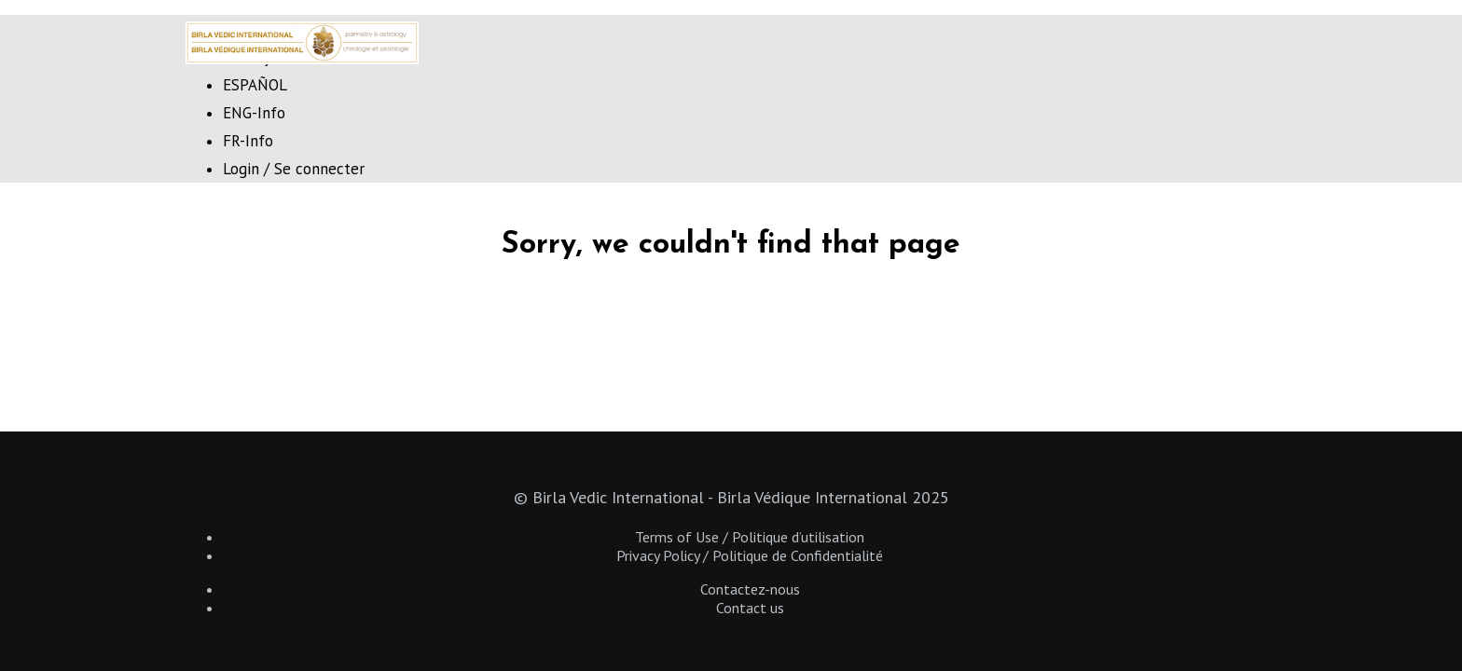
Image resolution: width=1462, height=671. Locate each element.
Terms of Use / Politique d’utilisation (749, 536)
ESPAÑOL (255, 85)
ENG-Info (254, 113)
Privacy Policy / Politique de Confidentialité (749, 555)
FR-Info (248, 140)
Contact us (750, 607)
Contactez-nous (750, 589)
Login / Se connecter (294, 168)
